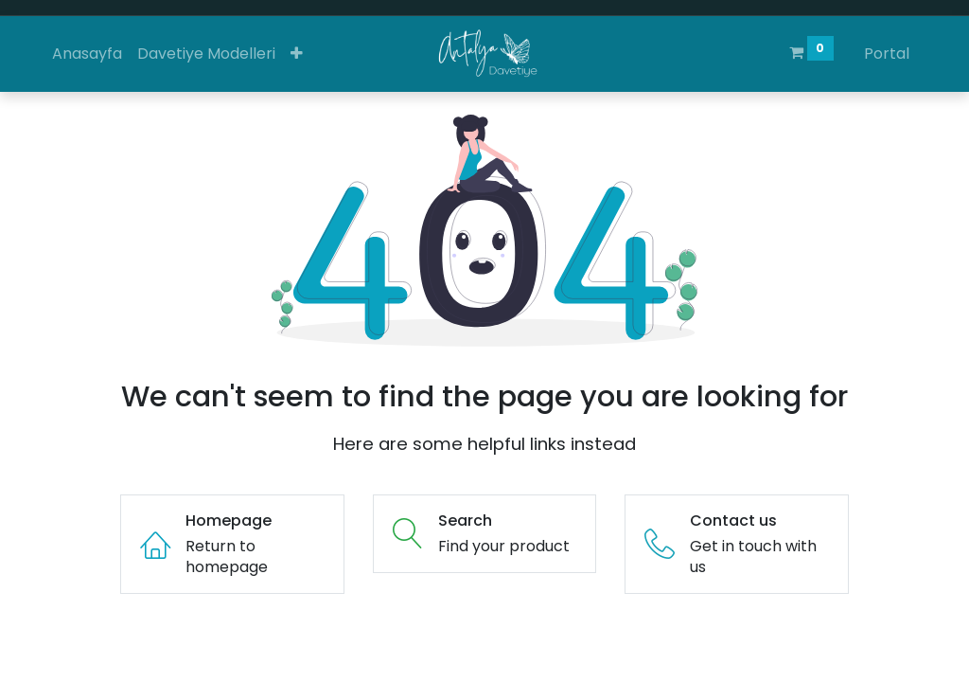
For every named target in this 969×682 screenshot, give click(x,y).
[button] (296, 54)
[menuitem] (87, 54)
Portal (886, 53)
